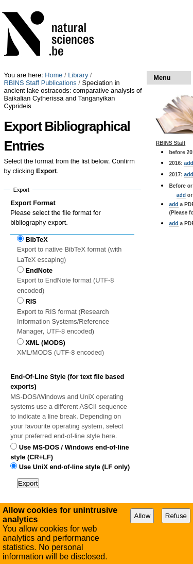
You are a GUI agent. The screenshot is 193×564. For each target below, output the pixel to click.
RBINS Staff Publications (40, 83)
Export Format (32, 203)
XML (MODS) (45, 342)
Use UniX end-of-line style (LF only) (74, 467)
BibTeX (37, 239)
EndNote (39, 270)
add (181, 195)
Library (78, 75)
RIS (31, 301)
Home (53, 75)
